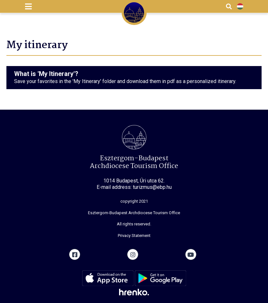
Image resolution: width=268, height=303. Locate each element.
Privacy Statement (134, 235)
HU (240, 7)
